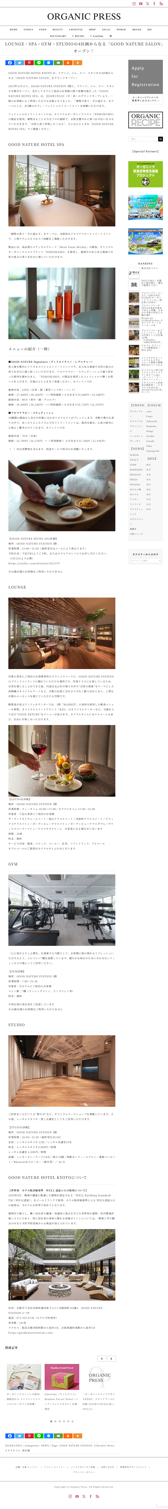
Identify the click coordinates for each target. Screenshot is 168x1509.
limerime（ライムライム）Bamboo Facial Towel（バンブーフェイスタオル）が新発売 (62, 1401)
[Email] (58, 62)
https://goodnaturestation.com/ (30, 1332)
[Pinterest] (29, 62)
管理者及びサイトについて (133, 1467)
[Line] (38, 62)
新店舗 (26, 1450)
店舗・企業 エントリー (27, 1467)
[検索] (160, 139)
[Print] (68, 62)
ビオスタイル (12, 1450)
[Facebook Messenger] (48, 62)
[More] (77, 62)
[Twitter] (19, 62)
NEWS (45, 1445)
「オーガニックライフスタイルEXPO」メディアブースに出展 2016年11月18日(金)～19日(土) (99, 1401)
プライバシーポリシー (84, 1472)
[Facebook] (9, 62)
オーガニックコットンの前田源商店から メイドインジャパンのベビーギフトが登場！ (24, 1399)
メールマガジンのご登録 (83, 1467)
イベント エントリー (54, 1467)
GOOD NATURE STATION (76, 1445)
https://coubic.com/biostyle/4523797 (34, 563)
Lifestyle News (104, 1445)
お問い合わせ (107, 1467)
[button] (111, 35)
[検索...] (143, 139)
